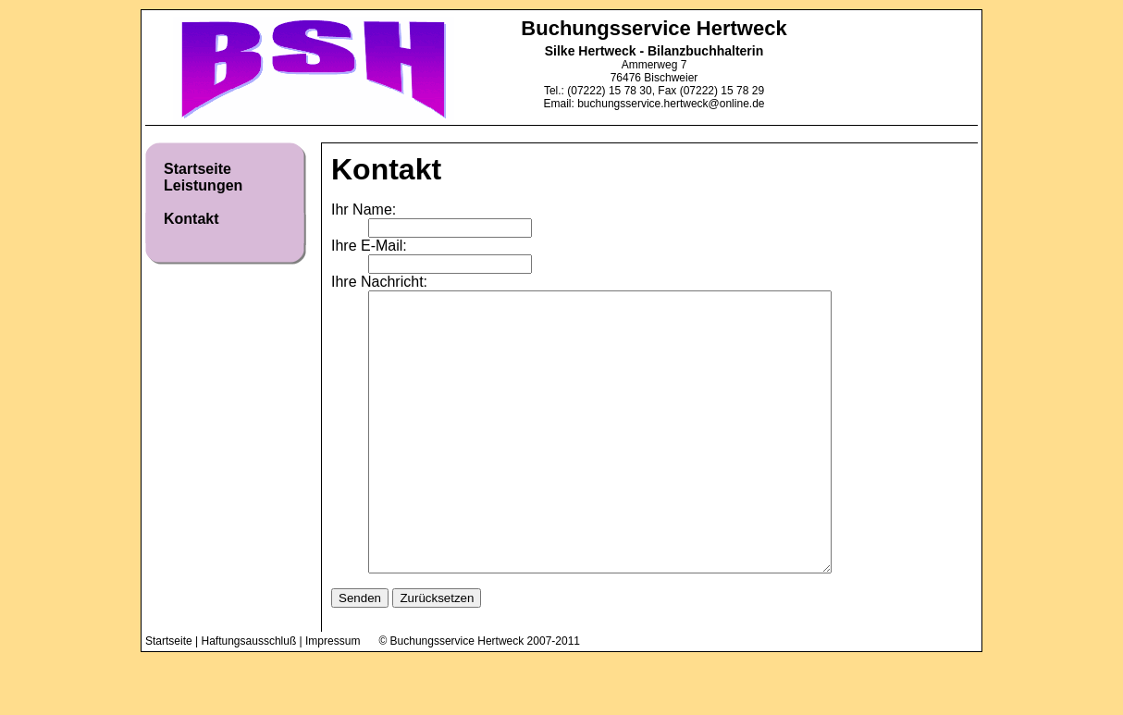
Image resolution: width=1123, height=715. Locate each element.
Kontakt (191, 219)
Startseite (197, 169)
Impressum (332, 696)
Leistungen (203, 185)
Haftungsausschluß (249, 696)
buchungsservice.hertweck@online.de (670, 103)
